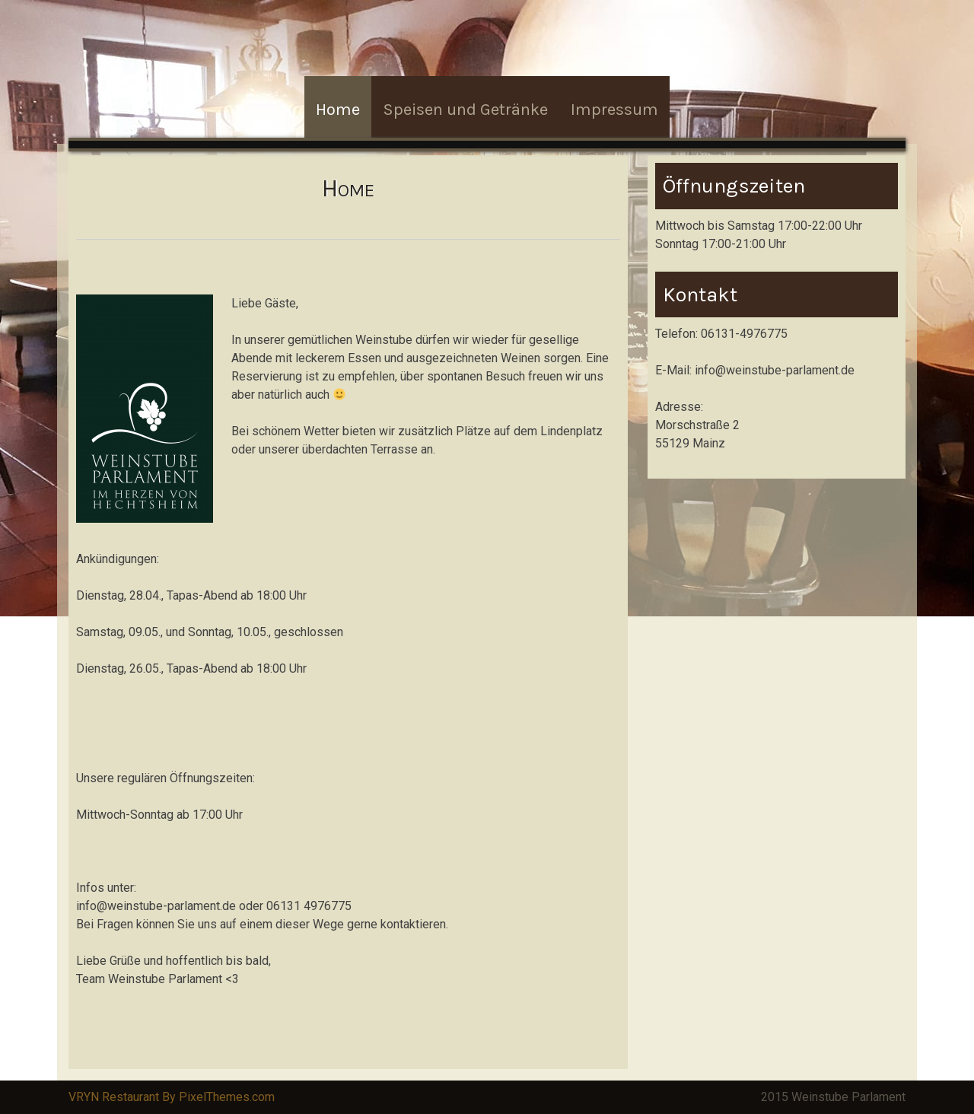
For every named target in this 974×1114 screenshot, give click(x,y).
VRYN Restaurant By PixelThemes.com (171, 1097)
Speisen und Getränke (465, 109)
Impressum (614, 109)
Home (338, 109)
